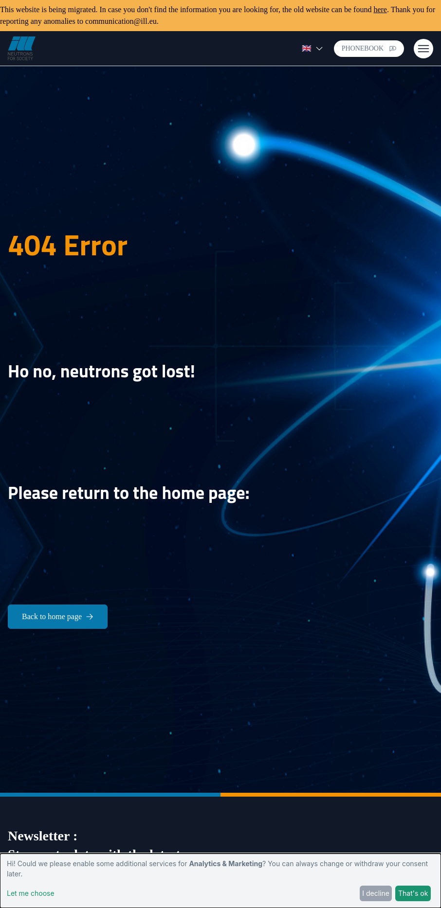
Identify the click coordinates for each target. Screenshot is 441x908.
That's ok (413, 893)
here (380, 9)
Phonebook (369, 48)
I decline (375, 893)
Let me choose (31, 893)
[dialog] (220, 881)
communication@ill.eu (121, 21)
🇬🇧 (312, 48)
